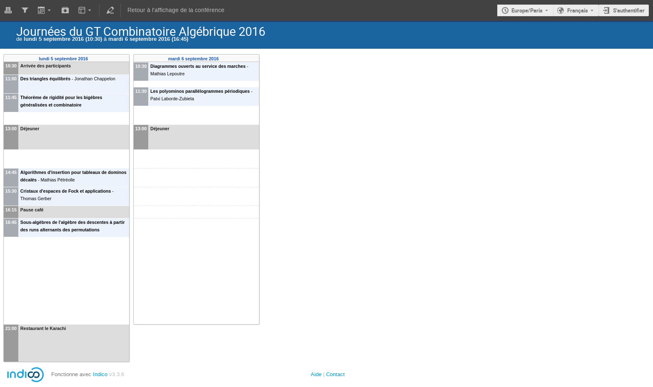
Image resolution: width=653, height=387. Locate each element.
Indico (100, 374)
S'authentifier (629, 10)
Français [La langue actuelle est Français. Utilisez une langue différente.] (577, 10)
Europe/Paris (527, 10)
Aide (316, 374)
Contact (335, 374)
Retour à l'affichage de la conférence (175, 10)
